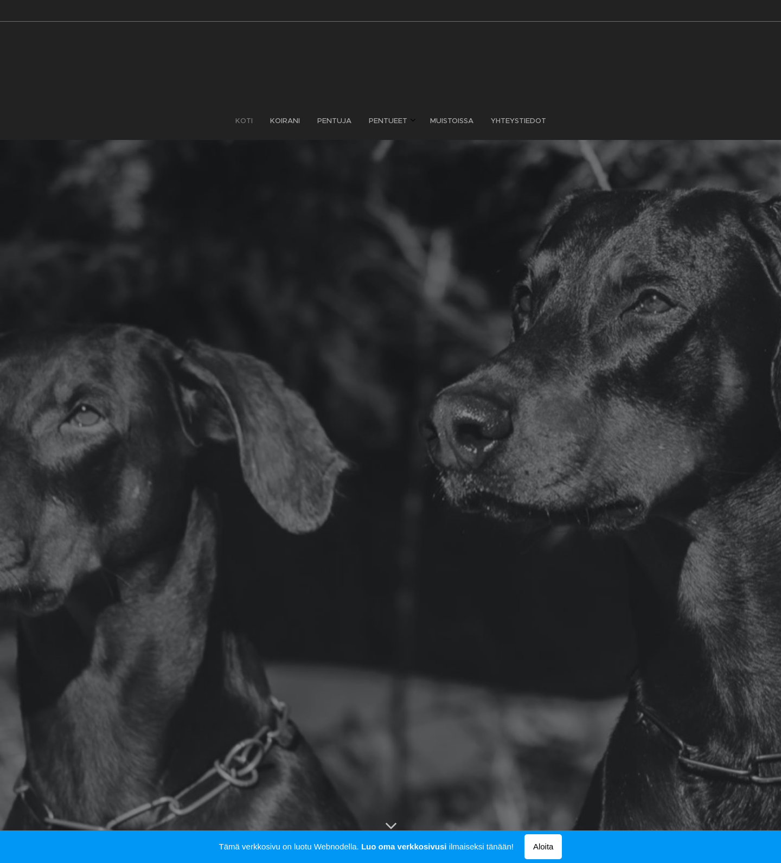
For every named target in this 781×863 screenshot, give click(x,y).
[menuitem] (348, 121)
